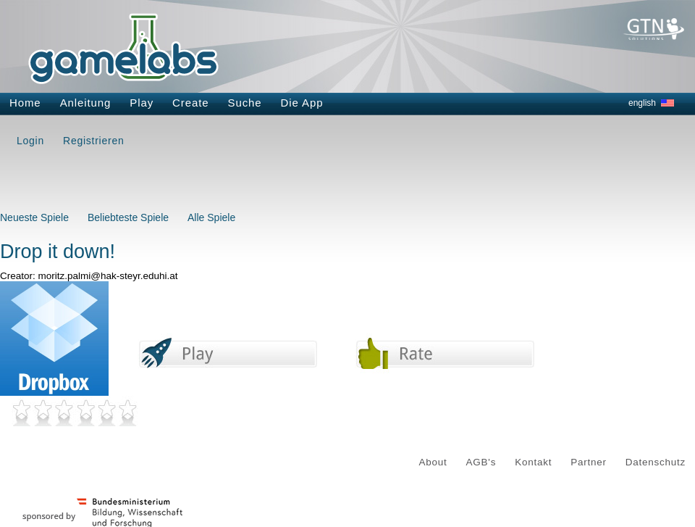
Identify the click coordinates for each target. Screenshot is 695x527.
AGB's (481, 462)
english (642, 103)
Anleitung (85, 102)
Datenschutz (656, 462)
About (433, 462)
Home (25, 102)
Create (190, 102)
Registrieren (93, 140)
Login (30, 140)
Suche (245, 102)
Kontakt (533, 462)
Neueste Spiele (34, 217)
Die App (302, 102)
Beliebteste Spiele (128, 217)
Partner (588, 462)
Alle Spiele (211, 217)
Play (141, 102)
